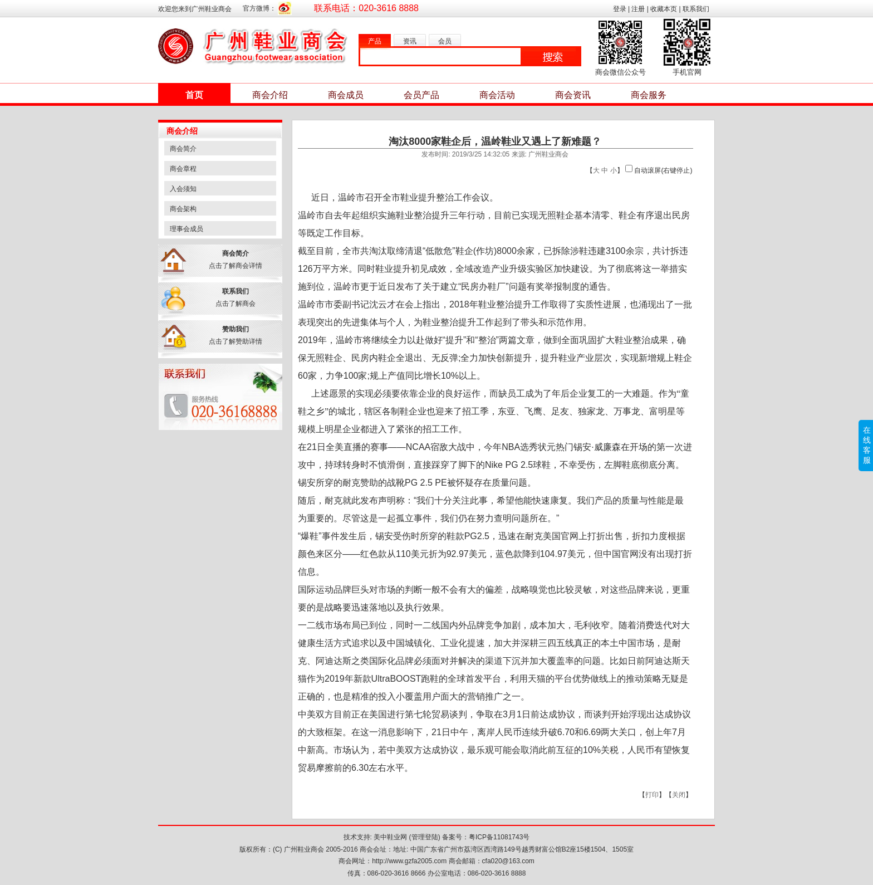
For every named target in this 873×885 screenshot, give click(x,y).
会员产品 (421, 95)
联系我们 (696, 9)
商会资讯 (573, 95)
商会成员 (346, 95)
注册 (638, 9)
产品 (374, 41)
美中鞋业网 (390, 837)
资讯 (409, 41)
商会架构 (183, 209)
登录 (619, 9)
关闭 (678, 795)
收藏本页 (663, 9)
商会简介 (183, 149)
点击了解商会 (235, 303)
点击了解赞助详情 (235, 341)
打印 (652, 795)
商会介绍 (270, 95)
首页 (194, 95)
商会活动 (497, 95)
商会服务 (648, 95)
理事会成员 (186, 229)
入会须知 (183, 189)
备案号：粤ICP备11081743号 (485, 837)
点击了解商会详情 (235, 266)
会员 (445, 41)
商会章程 (183, 169)
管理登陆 (424, 837)
